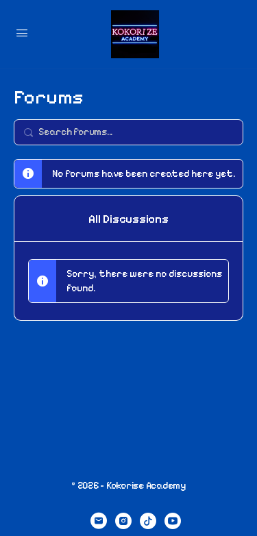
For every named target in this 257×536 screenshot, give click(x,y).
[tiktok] (148, 521)
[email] (98, 521)
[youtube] (172, 521)
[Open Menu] (22, 33)
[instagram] (123, 521)
